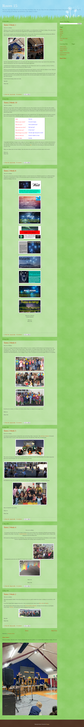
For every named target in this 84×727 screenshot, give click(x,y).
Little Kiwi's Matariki (44, 436)
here (31, 145)
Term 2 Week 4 (10, 527)
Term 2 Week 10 (10, 102)
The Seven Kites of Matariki (30, 605)
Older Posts (54, 630)
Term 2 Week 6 (10, 343)
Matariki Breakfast (23, 534)
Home (26, 630)
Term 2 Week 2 (10, 594)
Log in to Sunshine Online (65, 52)
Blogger (47, 724)
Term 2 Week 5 (10, 431)
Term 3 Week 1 (10, 25)
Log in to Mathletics (63, 48)
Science (61, 40)
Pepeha (46, 603)
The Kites (11, 607)
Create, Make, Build (63, 38)
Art (60, 36)
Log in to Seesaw (63, 46)
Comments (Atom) (10, 633)
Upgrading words (63, 54)
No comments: (19, 94)
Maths (61, 34)
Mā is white (41, 603)
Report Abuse (63, 58)
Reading (61, 31)
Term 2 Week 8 (10, 171)
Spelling (61, 33)
